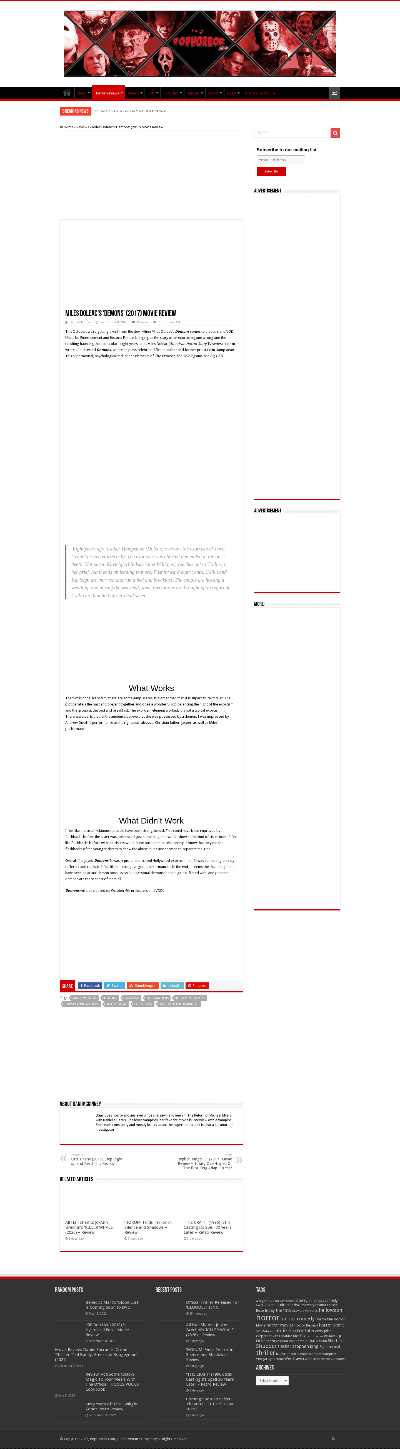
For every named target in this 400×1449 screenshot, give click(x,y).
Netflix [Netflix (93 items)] (299, 1335)
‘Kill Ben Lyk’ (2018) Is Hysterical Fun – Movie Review (107, 1329)
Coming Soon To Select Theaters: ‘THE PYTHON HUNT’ (209, 1404)
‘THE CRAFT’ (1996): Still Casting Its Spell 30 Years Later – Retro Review (207, 1227)
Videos (133, 93)
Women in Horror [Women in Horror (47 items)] (317, 1359)
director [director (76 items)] (286, 1305)
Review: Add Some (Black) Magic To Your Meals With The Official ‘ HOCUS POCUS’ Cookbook (113, 1382)
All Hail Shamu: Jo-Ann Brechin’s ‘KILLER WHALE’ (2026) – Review (89, 1227)
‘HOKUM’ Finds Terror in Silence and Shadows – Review (148, 1227)
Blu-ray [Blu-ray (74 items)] (301, 1300)
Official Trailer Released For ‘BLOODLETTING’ (130, 111)
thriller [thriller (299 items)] (265, 1352)
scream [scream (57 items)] (321, 1341)
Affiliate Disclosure (260, 93)
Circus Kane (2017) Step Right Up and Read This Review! (99, 1159)
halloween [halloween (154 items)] (330, 1310)
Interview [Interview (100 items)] (314, 1330)
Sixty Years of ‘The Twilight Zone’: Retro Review (112, 1407)
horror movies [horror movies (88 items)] (280, 1325)
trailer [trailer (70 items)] (281, 1354)
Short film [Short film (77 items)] (336, 1340)
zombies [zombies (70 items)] (338, 1359)
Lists (151, 93)
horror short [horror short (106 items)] (331, 1325)
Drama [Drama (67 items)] (320, 1305)
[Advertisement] (151, 175)
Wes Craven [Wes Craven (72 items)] (294, 1358)
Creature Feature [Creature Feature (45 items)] (267, 1305)
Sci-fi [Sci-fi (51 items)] (311, 1341)
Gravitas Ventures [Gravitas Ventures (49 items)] (305, 1311)
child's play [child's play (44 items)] (316, 1301)
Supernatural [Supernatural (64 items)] (329, 1347)
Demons (110, 998)
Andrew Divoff (85, 998)
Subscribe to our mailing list (286, 149)
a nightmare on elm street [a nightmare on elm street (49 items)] (275, 1301)
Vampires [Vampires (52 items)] (329, 1354)
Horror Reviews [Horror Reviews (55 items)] (306, 1325)
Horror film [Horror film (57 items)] (324, 1319)
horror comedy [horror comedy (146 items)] (297, 1319)
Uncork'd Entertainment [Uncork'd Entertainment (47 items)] (303, 1354)
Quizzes (193, 93)
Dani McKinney (80, 322)
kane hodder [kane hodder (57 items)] (282, 1336)
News (82, 93)
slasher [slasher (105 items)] (284, 1346)
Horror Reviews (107, 93)
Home (66, 127)
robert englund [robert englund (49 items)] (277, 1341)
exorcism (131, 998)
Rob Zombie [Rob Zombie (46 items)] (298, 1341)
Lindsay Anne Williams (81, 1004)
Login (231, 93)
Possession (143, 1004)
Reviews (82, 127)
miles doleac (116, 1004)
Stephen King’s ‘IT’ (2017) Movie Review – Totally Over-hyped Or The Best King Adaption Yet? (203, 1161)
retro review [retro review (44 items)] (315, 1336)
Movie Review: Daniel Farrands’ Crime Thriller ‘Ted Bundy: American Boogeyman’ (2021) (96, 1354)
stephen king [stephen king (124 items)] (305, 1346)
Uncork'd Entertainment (179, 1004)
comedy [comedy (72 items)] (331, 1300)
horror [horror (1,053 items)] (267, 1317)
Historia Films (158, 998)
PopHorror (67, 92)
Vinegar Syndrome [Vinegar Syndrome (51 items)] (270, 1359)
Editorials (171, 93)
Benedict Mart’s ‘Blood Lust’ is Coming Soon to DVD (112, 1305)
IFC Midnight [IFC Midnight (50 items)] (265, 1331)
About (213, 93)
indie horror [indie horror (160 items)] (289, 1330)
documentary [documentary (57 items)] (304, 1305)
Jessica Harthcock (190, 998)
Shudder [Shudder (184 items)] (266, 1346)
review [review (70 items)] (329, 1336)
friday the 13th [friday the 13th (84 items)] (278, 1310)
